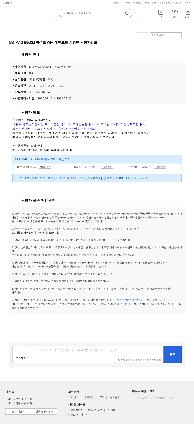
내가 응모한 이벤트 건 (19, 399)
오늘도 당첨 (140, 398)
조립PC (127, 3)
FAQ (101, 397)
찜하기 (139, 35)
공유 (145, 35)
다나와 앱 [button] (7, 3)
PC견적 (137, 3)
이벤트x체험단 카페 (161, 398)
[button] (160, 14)
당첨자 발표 (165, 35)
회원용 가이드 (95, 410)
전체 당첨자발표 (44, 411)
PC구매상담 (150, 3)
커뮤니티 (177, 3)
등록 (172, 354)
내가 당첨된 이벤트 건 (19, 403)
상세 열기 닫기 (180, 54)
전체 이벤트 (18, 411)
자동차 (117, 3)
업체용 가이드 (75, 410)
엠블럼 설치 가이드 (77, 414)
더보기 (188, 3)
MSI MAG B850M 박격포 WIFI (47, 67)
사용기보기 (45, 167)
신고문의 (114, 397)
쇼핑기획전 (164, 3)
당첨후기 (111, 410)
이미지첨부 (22, 354)
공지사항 (88, 397)
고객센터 (73, 397)
